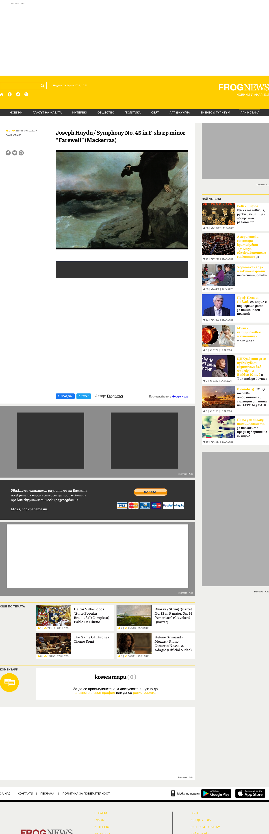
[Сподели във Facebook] (8, 152)
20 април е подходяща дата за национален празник (252, 306)
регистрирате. (144, 692)
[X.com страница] (18, 94)
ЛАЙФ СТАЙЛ (250, 112)
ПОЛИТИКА (133, 112)
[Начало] (2, 94)
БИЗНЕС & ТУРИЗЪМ (215, 112)
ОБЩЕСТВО (106, 112)
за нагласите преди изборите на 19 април (252, 428)
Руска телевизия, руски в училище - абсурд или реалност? (251, 214)
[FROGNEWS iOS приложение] (250, 793)
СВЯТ (155, 112)
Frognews (115, 396)
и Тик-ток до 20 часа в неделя (252, 370)
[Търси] (43, 85)
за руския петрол (251, 248)
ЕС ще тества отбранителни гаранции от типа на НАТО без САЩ (252, 397)
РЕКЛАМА (47, 793)
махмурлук (249, 334)
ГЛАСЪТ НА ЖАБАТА (47, 112)
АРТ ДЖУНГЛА (179, 112)
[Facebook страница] (10, 94)
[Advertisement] (134, 39)
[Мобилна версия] (185, 793)
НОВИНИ (16, 112)
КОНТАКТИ (25, 793)
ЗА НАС (5, 793)
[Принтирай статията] (21, 152)
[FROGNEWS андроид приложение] (216, 793)
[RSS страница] (26, 94)
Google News (180, 396)
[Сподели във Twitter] (14, 152)
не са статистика (252, 271)
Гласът (100, 820)
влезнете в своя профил (95, 692)
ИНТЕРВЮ (79, 112)
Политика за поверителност (86, 793)
